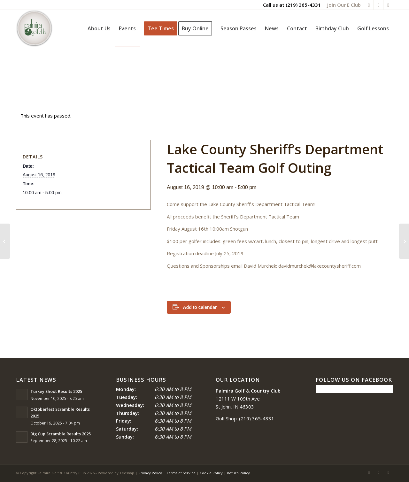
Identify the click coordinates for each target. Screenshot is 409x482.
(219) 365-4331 (303, 5)
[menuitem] (342, 4)
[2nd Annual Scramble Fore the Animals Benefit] (5, 241)
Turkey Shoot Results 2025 (56, 391)
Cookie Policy (211, 473)
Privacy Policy (150, 473)
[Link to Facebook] (369, 5)
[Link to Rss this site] (378, 5)
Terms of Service (181, 473)
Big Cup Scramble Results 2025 (60, 434)
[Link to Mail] (388, 5)
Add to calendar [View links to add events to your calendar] (200, 307)
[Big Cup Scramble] (404, 241)
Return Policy (238, 473)
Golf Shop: (227, 418)
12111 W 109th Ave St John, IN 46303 (248, 398)
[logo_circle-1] (34, 28)
